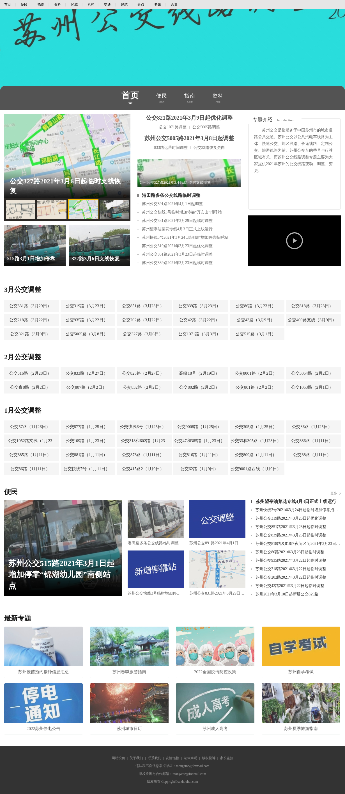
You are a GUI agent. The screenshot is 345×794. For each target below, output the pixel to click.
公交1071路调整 (173, 127)
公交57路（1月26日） (30, 426)
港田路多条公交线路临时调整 (171, 195)
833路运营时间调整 (171, 147)
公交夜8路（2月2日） (30, 387)
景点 (140, 4)
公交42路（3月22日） (199, 320)
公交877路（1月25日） (87, 426)
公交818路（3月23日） (312, 306)
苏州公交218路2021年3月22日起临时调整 (291, 569)
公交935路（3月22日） (87, 320)
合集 (174, 4)
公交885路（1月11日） (30, 454)
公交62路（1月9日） (199, 469)
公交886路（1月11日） (312, 440)
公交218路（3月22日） (30, 320)
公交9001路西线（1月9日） (256, 469)
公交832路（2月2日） (143, 387)
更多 (333, 493)
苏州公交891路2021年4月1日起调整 (172, 204)
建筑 (124, 4)
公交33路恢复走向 (209, 147)
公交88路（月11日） (312, 454)
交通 (107, 4)
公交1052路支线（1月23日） (30, 442)
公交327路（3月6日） (143, 334)
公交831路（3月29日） (30, 306)
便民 (24, 4)
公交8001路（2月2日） (256, 373)
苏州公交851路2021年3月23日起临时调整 (177, 254)
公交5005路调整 (206, 127)
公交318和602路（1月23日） (143, 442)
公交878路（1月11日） (143, 454)
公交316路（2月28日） (30, 373)
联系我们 (154, 758)
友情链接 (172, 758)
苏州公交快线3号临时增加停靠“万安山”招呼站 (182, 212)
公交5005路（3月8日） (87, 334)
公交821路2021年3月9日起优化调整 (189, 118)
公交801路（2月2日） (256, 387)
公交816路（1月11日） (199, 454)
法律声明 (190, 758)
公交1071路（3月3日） (199, 334)
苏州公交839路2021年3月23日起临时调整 (177, 263)
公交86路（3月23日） (256, 306)
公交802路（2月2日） (199, 387)
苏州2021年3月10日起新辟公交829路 (287, 594)
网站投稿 (118, 758)
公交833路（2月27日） (87, 373)
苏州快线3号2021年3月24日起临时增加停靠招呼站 (185, 237)
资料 (57, 4)
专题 (157, 4)
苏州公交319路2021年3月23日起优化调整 (177, 246)
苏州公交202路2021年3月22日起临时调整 (291, 577)
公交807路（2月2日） (86, 387)
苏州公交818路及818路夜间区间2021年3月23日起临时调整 (298, 544)
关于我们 (136, 758)
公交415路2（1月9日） (143, 469)
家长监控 (226, 758)
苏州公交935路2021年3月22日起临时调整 (291, 560)
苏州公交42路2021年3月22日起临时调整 (290, 586)
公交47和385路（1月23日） (199, 440)
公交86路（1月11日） (30, 469)
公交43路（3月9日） (256, 320)
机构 (91, 4)
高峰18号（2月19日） (199, 373)
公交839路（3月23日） (199, 306)
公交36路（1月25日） (312, 426)
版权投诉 (208, 758)
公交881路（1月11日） (86, 454)
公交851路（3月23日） (143, 306)
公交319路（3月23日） (87, 306)
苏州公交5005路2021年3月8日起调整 (189, 138)
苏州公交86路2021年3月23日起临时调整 (290, 552)
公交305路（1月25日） (256, 426)
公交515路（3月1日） (256, 334)
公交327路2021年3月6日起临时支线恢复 (65, 186)
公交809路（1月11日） (256, 454)
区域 (74, 4)
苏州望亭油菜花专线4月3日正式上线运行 (177, 229)
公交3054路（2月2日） (312, 373)
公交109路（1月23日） (87, 440)
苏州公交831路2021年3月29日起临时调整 (177, 221)
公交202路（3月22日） (143, 320)
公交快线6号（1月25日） (143, 426)
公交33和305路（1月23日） (256, 440)
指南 (41, 4)
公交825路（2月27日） (143, 373)
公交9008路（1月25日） (199, 426)
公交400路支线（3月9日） (312, 320)
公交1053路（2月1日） (312, 387)
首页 (7, 4)
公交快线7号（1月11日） (86, 469)
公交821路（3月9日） (30, 334)
